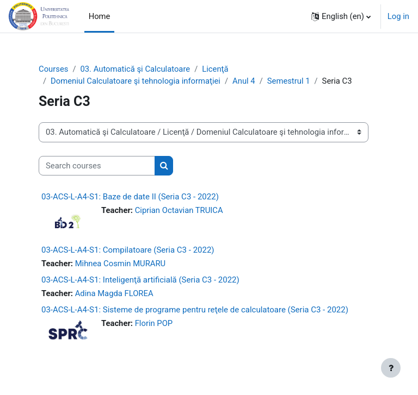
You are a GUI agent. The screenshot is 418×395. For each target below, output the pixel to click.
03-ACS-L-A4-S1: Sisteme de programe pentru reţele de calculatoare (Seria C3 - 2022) (194, 310)
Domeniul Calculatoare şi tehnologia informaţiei (135, 81)
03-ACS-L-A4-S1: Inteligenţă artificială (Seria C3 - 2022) (140, 280)
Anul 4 (243, 81)
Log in (398, 16)
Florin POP (154, 323)
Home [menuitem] (99, 16)
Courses (53, 69)
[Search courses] (97, 165)
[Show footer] (391, 368)
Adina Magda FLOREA (114, 293)
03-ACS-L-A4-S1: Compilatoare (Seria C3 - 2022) (127, 250)
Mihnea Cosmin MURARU (120, 263)
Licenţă (215, 69)
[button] (341, 16)
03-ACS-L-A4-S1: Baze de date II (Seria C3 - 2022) (130, 197)
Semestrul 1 (288, 81)
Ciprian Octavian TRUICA (179, 210)
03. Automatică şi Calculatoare (135, 69)
